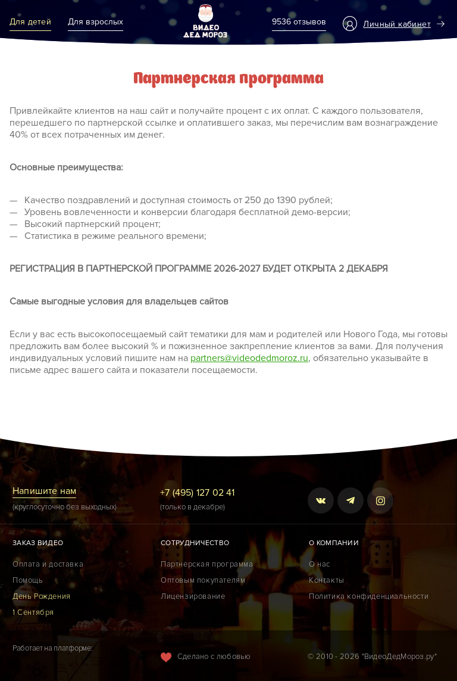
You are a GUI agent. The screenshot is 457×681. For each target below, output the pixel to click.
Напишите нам (44, 491)
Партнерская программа (207, 564)
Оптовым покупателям (203, 580)
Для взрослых (95, 22)
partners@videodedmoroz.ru (249, 358)
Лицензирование (193, 596)
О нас (319, 564)
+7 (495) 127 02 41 (197, 493)
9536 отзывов (299, 22)
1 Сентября (33, 612)
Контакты (327, 580)
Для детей (30, 22)
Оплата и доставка (47, 564)
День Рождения (41, 596)
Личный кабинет (397, 24)
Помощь (27, 580)
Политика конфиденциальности (368, 596)
